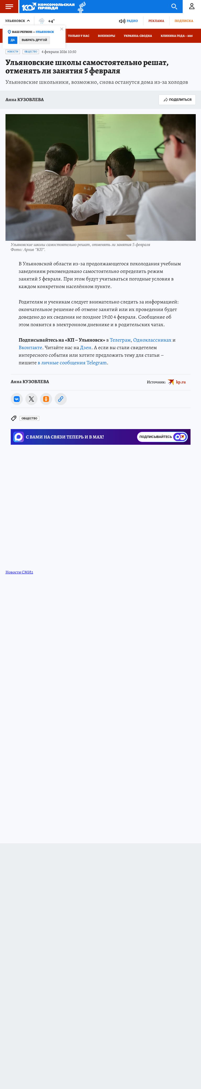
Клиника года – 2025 (177, 36)
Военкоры (106, 36)
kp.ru (181, 382)
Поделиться (177, 100)
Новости (12, 51)
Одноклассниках (152, 339)
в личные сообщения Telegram (72, 362)
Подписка (184, 21)
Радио (132, 21)
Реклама (156, 21)
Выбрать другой (34, 40)
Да (13, 40)
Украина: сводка (138, 36)
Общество (30, 51)
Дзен (85, 347)
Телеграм (120, 339)
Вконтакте (30, 347)
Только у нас (78, 36)
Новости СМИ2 (19, 572)
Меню (6, 6)
